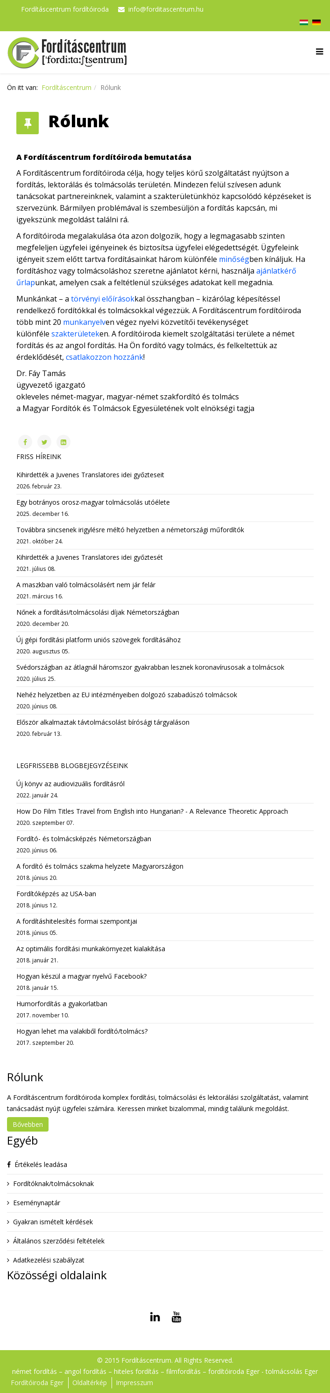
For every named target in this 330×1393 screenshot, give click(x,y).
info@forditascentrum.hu (166, 9)
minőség (234, 259)
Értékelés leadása (40, 1164)
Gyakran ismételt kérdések (53, 1221)
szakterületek (75, 334)
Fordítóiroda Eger (37, 1382)
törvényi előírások (102, 299)
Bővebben (28, 1124)
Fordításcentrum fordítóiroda (65, 9)
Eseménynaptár (36, 1202)
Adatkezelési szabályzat (48, 1260)
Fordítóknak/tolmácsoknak (53, 1183)
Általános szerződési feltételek (59, 1240)
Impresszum (134, 1382)
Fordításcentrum (66, 87)
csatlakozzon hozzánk (104, 357)
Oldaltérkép (89, 1382)
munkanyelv (84, 322)
